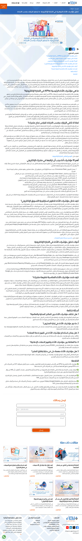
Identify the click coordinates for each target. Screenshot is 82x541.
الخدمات (62, 2)
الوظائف (37, 520)
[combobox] (18, 409)
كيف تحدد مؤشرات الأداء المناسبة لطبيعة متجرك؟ (64, 69)
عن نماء (31, 2)
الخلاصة (75, 74)
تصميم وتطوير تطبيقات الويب (51, 526)
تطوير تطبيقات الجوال (53, 520)
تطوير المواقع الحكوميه (53, 528)
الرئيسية (77, 8)
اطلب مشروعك (46, 2)
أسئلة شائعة (74, 71)
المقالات (38, 2)
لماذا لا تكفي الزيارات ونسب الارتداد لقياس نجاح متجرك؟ (62, 58)
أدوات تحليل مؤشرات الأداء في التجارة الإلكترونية (64, 66)
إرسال (41, 430)
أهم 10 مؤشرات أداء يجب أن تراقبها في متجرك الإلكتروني (62, 61)
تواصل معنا (24, 2)
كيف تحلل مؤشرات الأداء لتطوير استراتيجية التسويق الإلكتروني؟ (60, 63)
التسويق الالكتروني (54, 530)
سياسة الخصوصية (35, 524)
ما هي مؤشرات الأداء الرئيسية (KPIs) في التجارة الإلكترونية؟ (61, 56)
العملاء (54, 2)
